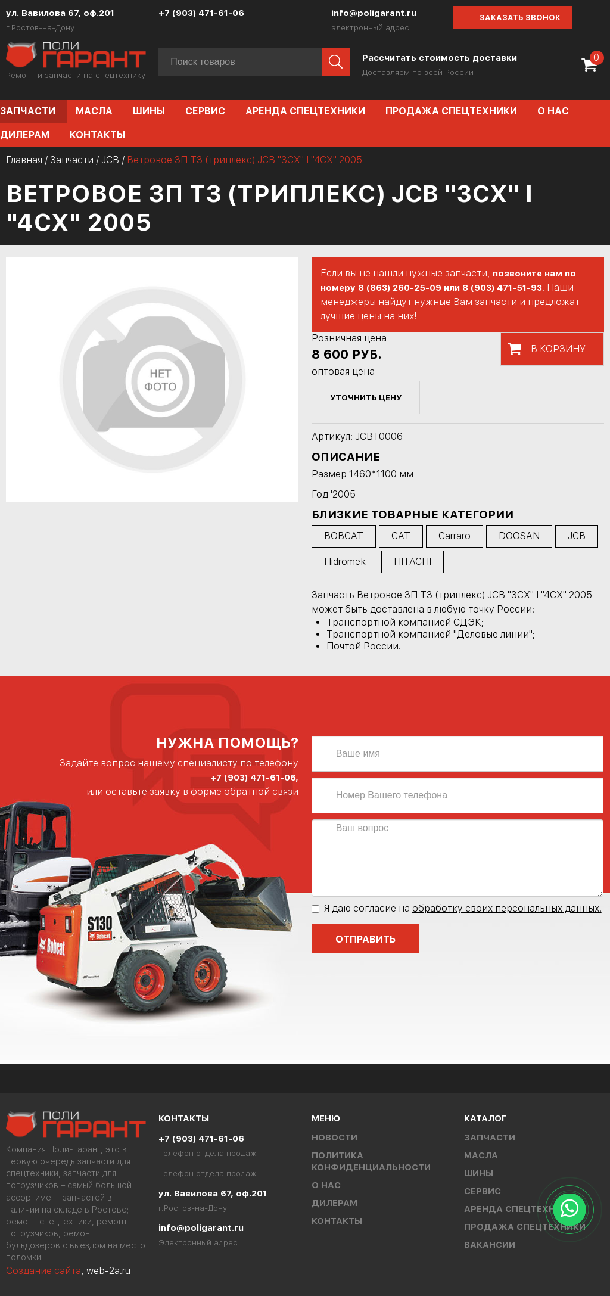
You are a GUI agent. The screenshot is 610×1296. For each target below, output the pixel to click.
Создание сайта (43, 1270)
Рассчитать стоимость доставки (439, 57)
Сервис (205, 111)
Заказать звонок (520, 17)
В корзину (558, 349)
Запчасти (72, 160)
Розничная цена (349, 338)
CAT (400, 536)
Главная (24, 160)
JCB (110, 160)
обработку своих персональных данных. (507, 908)
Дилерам (334, 1203)
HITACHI (412, 561)
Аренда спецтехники (305, 111)
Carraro (454, 536)
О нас (553, 111)
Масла (94, 111)
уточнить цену (366, 397)
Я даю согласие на (457, 908)
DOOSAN (519, 536)
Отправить (365, 939)
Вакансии (489, 1244)
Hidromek (345, 561)
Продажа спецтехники (451, 111)
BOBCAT (343, 536)
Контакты (97, 135)
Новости (334, 1137)
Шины (149, 111)
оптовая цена (343, 371)
